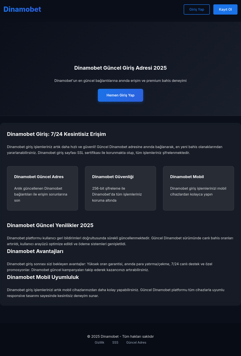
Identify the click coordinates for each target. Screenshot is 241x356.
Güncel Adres (136, 342)
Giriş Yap (196, 9)
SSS (115, 342)
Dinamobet (22, 9)
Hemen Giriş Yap (120, 95)
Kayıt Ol (225, 9)
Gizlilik (99, 342)
